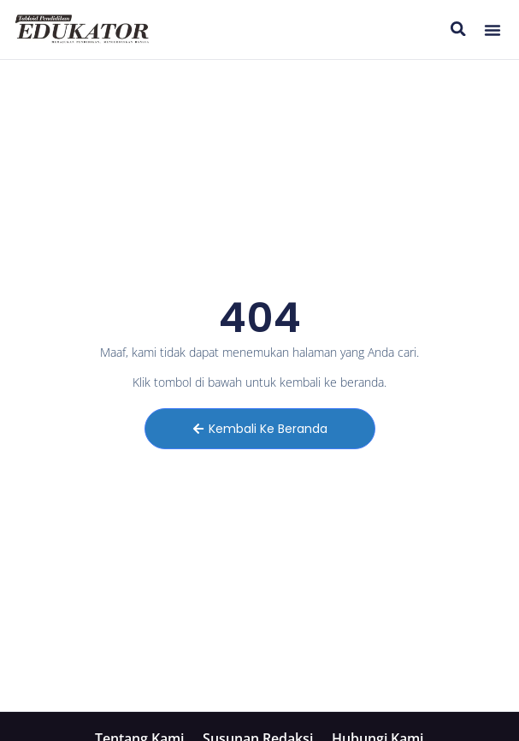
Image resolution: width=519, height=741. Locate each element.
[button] (492, 30)
